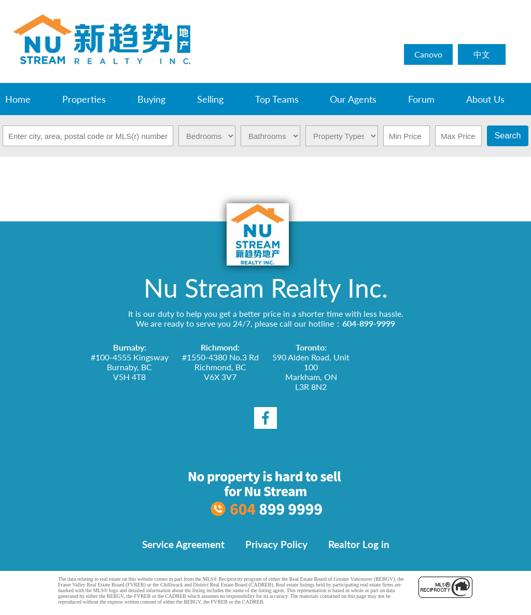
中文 (481, 54)
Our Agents (353, 99)
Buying (151, 99)
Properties (84, 99)
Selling (210, 99)
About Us (485, 99)
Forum (421, 99)
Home (18, 99)
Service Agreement (183, 544)
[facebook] (265, 418)
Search (508, 135)
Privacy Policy (276, 544)
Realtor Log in (358, 544)
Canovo (428, 54)
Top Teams (277, 99)
